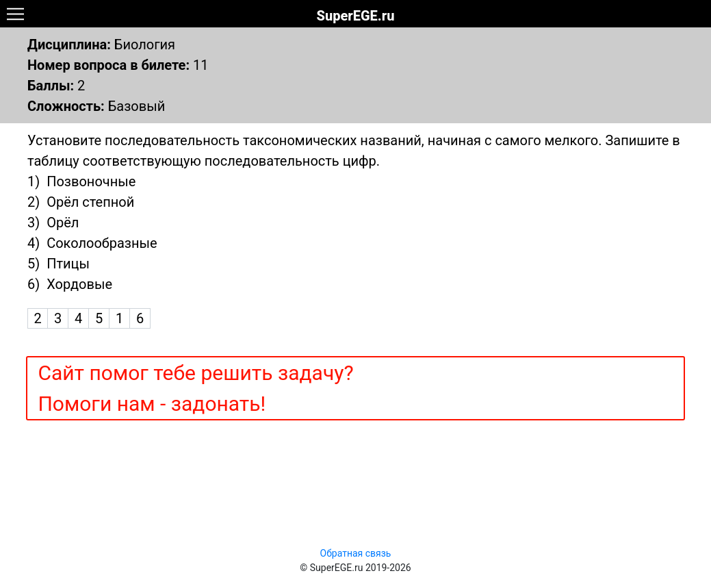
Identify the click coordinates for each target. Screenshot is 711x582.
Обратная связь (355, 553)
